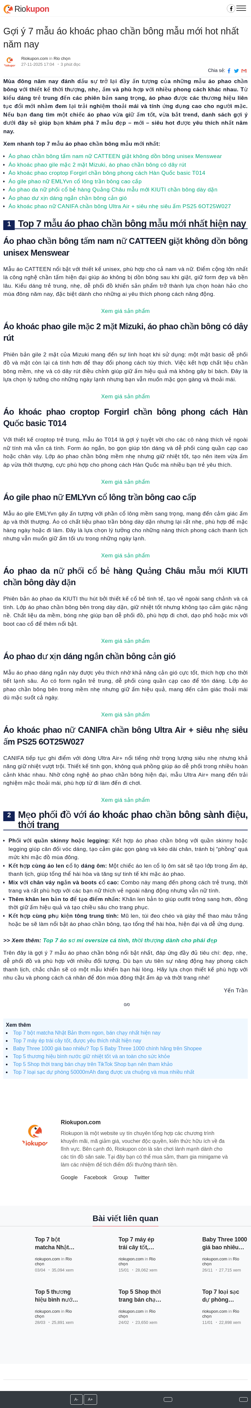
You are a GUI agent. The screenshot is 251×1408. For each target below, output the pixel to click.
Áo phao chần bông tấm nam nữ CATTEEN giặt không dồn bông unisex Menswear (115, 156)
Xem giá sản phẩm (125, 311)
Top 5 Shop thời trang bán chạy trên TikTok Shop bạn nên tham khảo (93, 1064)
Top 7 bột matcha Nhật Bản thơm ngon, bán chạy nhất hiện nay (86, 1033)
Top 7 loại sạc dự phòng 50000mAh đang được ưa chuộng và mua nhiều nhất (103, 1072)
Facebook (95, 1177)
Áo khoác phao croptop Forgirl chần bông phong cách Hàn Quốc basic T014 (106, 173)
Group (120, 1177)
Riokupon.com (34, 58)
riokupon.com (47, 1258)
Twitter (141, 1177)
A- (76, 1399)
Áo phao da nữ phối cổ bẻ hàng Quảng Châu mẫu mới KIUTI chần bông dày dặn (113, 190)
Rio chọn (62, 58)
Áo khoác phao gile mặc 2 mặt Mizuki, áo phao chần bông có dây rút (97, 165)
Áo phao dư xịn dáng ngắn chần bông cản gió (67, 198)
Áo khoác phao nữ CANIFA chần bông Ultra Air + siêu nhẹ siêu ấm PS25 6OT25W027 (119, 206)
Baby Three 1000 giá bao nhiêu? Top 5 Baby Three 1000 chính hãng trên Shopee (107, 1048)
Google (69, 1177)
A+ (90, 1399)
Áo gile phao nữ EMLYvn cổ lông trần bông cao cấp (75, 181)
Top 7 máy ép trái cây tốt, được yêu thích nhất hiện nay (77, 1040)
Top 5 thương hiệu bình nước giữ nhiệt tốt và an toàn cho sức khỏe (91, 1056)
